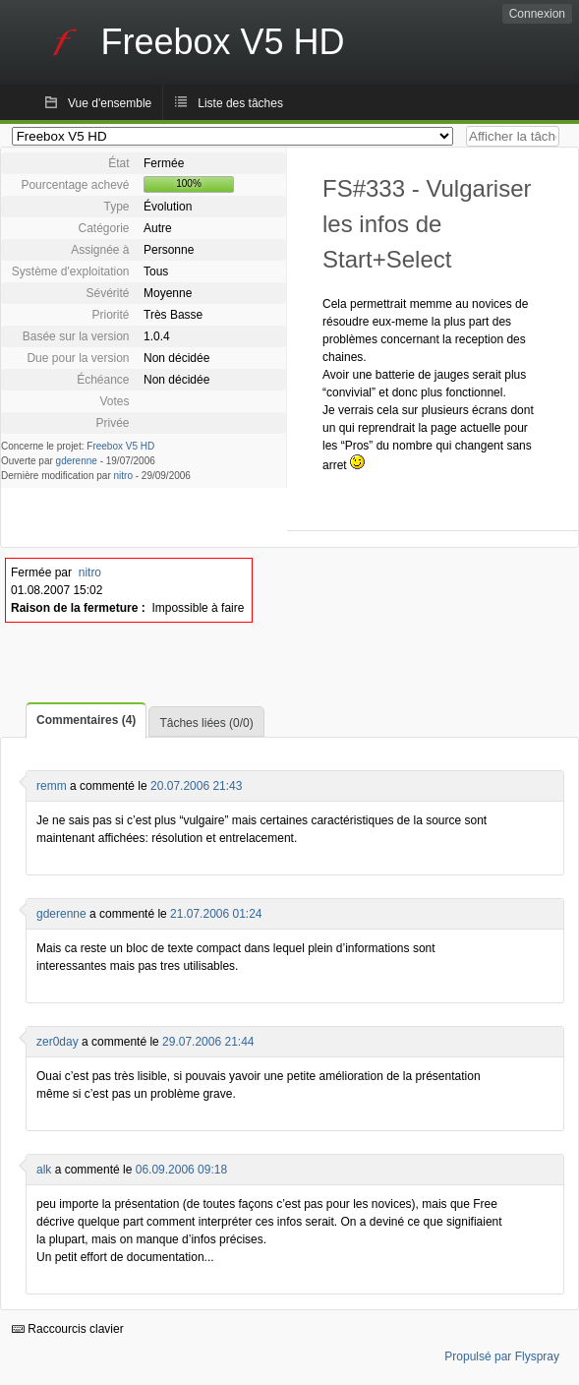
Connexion (537, 14)
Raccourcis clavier (68, 1329)
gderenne (76, 460)
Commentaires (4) (86, 720)
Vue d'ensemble (109, 103)
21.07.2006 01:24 (215, 914)
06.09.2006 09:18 (181, 1169)
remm (51, 786)
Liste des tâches (240, 103)
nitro (123, 475)
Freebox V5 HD (120, 446)
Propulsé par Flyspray (501, 1356)
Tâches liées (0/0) (206, 723)
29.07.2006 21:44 (208, 1042)
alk (43, 1169)
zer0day (57, 1042)
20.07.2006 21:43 (196, 786)
